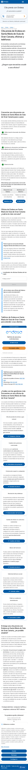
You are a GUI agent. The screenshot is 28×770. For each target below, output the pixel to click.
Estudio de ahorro (14, 486)
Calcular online (14, 591)
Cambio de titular (14, 541)
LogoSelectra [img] (3, 766)
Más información (5, 746)
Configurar (14, 759)
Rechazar (14, 755)
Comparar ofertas (14, 436)
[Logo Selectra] (4, 2)
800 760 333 (19, 384)
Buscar (14, 284)
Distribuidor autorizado (8, 352)
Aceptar (14, 751)
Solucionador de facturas (14, 513)
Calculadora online (14, 617)
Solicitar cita (8, 201)
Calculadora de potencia (14, 464)
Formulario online (14, 348)
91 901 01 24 (20, 201)
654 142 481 (13, 382)
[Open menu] (23, 2)
